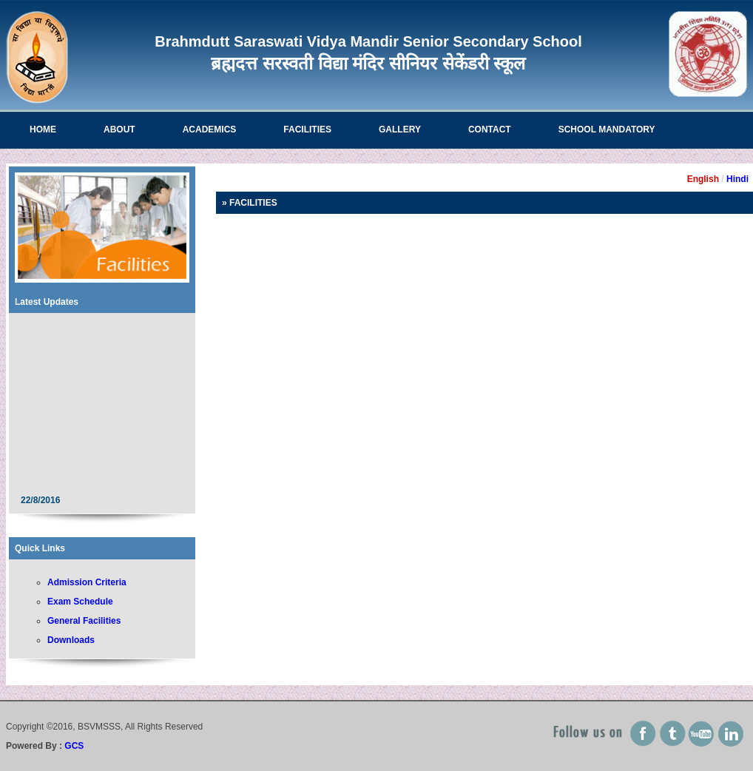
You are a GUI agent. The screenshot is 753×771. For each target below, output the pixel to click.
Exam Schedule (80, 601)
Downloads (71, 640)
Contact (489, 129)
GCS (74, 746)
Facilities (307, 129)
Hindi (737, 179)
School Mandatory (606, 129)
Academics (210, 129)
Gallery (400, 129)
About (119, 129)
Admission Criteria (86, 582)
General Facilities (84, 621)
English (703, 179)
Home (43, 129)
